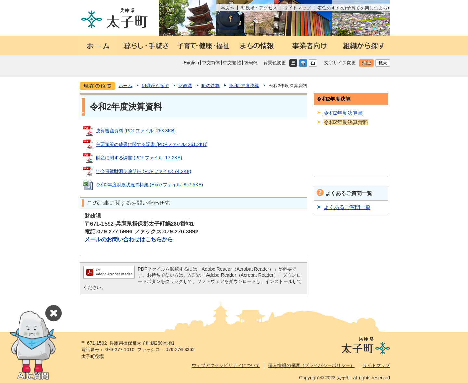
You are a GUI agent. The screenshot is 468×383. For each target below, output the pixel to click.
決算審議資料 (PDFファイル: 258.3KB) (136, 130)
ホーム (125, 85)
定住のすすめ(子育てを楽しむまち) (353, 7)
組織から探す (155, 85)
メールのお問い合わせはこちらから (128, 239)
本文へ (227, 7)
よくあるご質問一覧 (347, 207)
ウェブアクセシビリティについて (226, 365)
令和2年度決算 (244, 85)
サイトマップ (297, 7)
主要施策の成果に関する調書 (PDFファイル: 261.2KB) (152, 144)
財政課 (185, 85)
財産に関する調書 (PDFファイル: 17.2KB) (139, 157)
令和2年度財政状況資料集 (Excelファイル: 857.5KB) (149, 184)
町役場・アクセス (259, 7)
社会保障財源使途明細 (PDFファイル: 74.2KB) (143, 171)
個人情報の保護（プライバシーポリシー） (311, 365)
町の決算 (211, 85)
